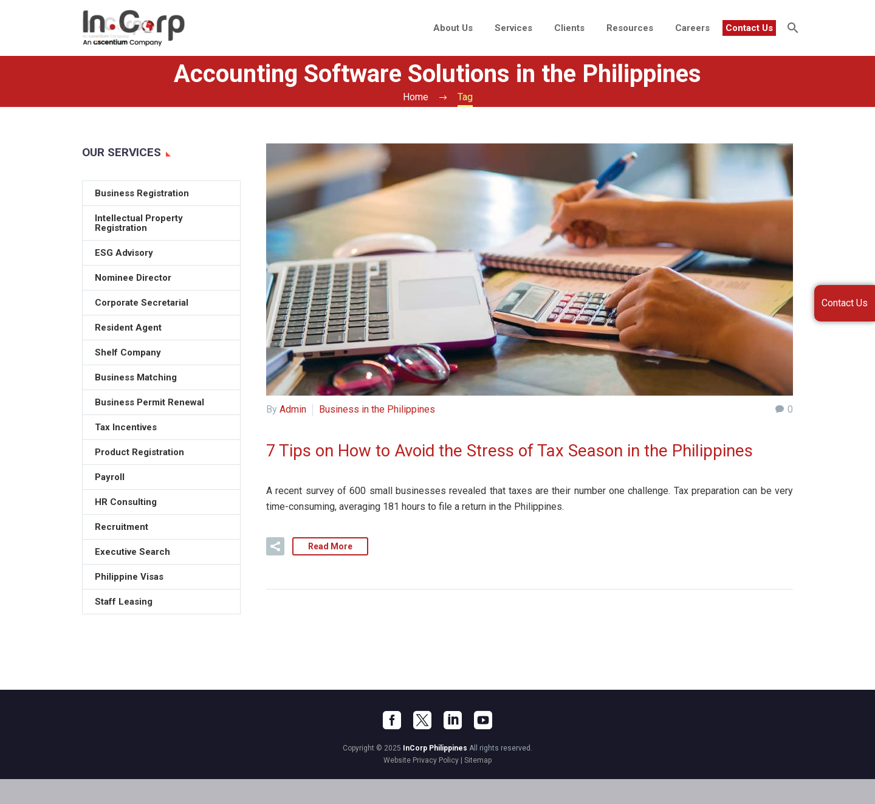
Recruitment (121, 526)
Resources (629, 28)
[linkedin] (453, 745)
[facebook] (392, 745)
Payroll (110, 477)
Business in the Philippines (377, 409)
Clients (569, 28)
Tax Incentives (126, 427)
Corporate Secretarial (141, 302)
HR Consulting (126, 501)
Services (513, 28)
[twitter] (422, 745)
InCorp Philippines (435, 773)
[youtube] (483, 745)
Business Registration (142, 193)
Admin (293, 409)
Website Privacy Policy (421, 785)
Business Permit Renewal (149, 402)
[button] (275, 571)
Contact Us (749, 27)
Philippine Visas (129, 576)
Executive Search (132, 551)
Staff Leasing (124, 601)
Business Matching (136, 377)
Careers (692, 28)
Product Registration (139, 452)
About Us (453, 28)
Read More (330, 571)
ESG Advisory (124, 252)
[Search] (791, 28)
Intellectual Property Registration (139, 223)
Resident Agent (128, 327)
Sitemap (478, 785)
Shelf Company (128, 352)
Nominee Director (133, 277)
